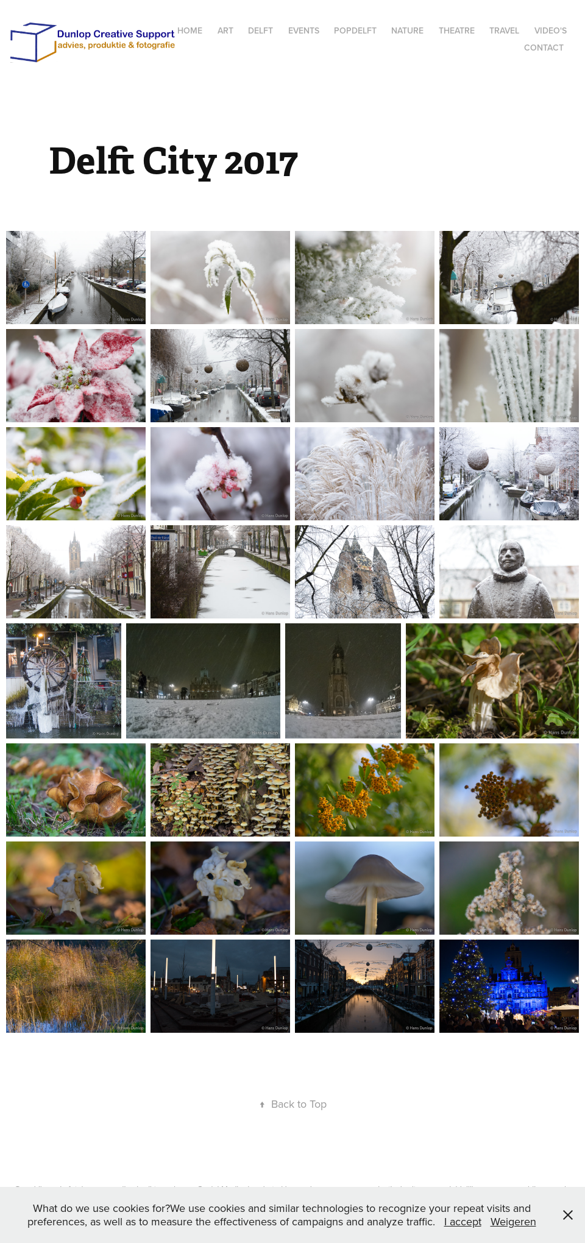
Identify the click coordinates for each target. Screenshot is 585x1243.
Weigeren (513, 1221)
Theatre (457, 30)
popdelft (355, 30)
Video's (550, 30)
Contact (544, 47)
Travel (504, 30)
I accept (462, 1221)
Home (189, 30)
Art (225, 30)
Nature (407, 30)
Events (303, 30)
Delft (260, 30)
